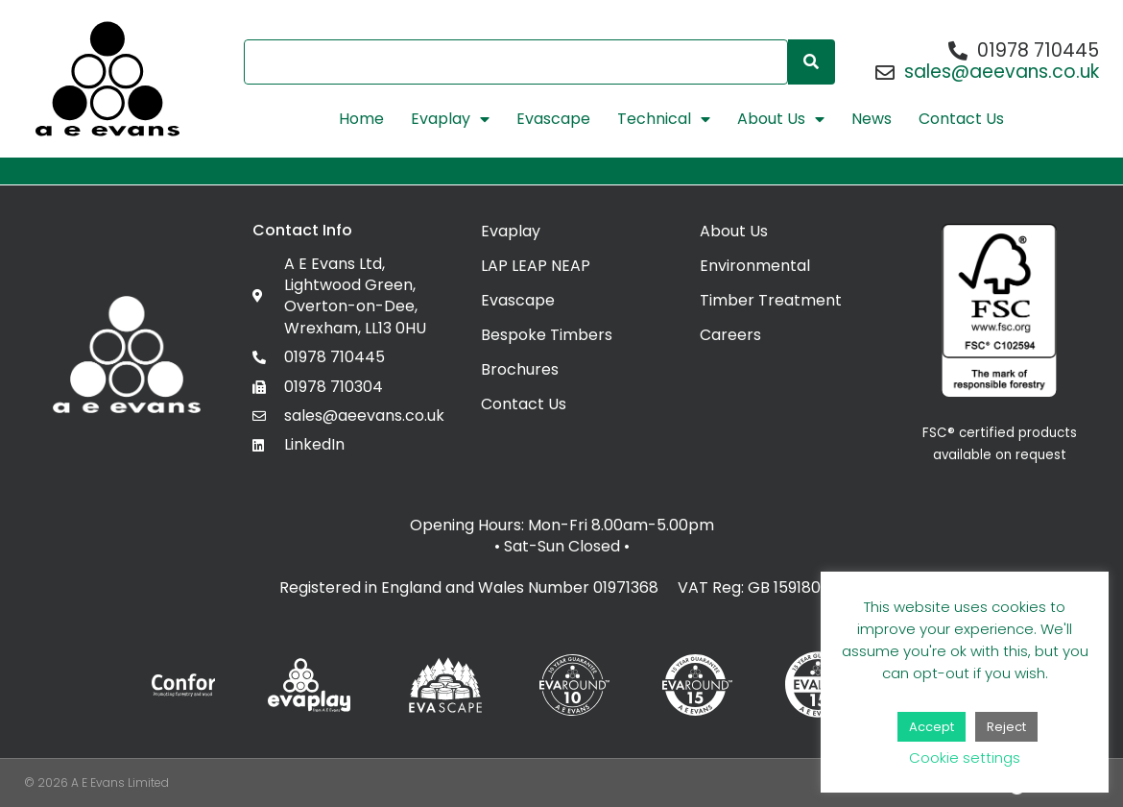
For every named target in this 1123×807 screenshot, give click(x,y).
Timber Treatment (771, 300)
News (871, 119)
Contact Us (961, 119)
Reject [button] (1006, 727)
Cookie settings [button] (964, 757)
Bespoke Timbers (546, 335)
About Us (780, 119)
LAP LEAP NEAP (535, 266)
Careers (730, 335)
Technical (663, 119)
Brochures (520, 369)
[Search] (811, 62)
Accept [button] (931, 727)
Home (361, 119)
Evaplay (450, 119)
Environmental (755, 266)
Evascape (553, 119)
